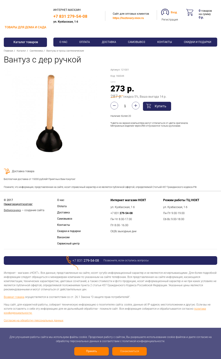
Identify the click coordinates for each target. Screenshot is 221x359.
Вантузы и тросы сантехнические (65, 50)
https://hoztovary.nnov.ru (128, 18)
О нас (63, 42)
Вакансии (63, 237)
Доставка (109, 42)
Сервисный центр (68, 243)
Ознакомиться (129, 351)
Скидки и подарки (197, 42)
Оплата (84, 42)
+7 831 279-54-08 (70, 16)
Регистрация (170, 19)
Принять (91, 351)
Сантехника (36, 50)
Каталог (21, 50)
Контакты (164, 42)
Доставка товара (23, 171)
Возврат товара (14, 297)
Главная (8, 50)
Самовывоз (136, 42)
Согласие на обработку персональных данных (33, 320)
